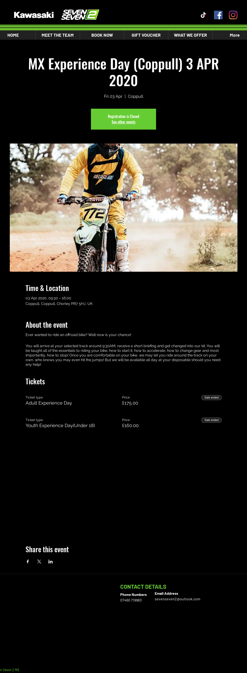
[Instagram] (233, 15)
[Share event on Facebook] (28, 561)
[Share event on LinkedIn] (50, 561)
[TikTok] (203, 15)
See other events (123, 122)
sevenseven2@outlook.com (177, 599)
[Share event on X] (39, 561)
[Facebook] (218, 15)
